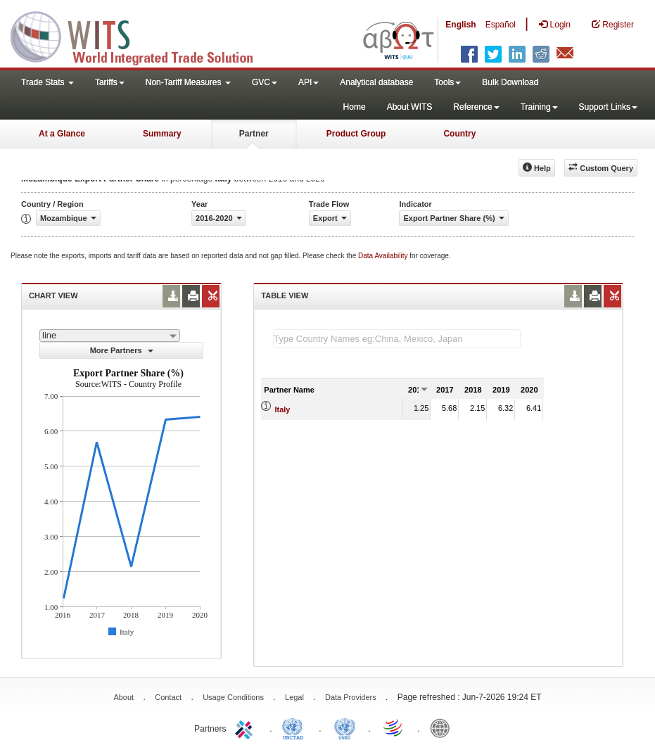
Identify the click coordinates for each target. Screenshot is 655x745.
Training (539, 107)
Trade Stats (47, 82)
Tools (447, 82)
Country (459, 134)
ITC (246, 727)
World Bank (443, 727)
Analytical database (376, 82)
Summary (162, 134)
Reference (476, 107)
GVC (264, 82)
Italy (282, 409)
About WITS (410, 107)
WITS (140, 35)
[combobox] (109, 335)
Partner (254, 134)
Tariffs (110, 82)
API (308, 82)
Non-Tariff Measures (188, 82)
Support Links (608, 107)
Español (500, 25)
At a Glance (62, 134)
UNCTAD (295, 727)
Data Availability (383, 256)
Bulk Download (510, 82)
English (460, 25)
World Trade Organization (394, 727)
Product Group (356, 134)
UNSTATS (345, 727)
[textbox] (397, 338)
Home (354, 107)
